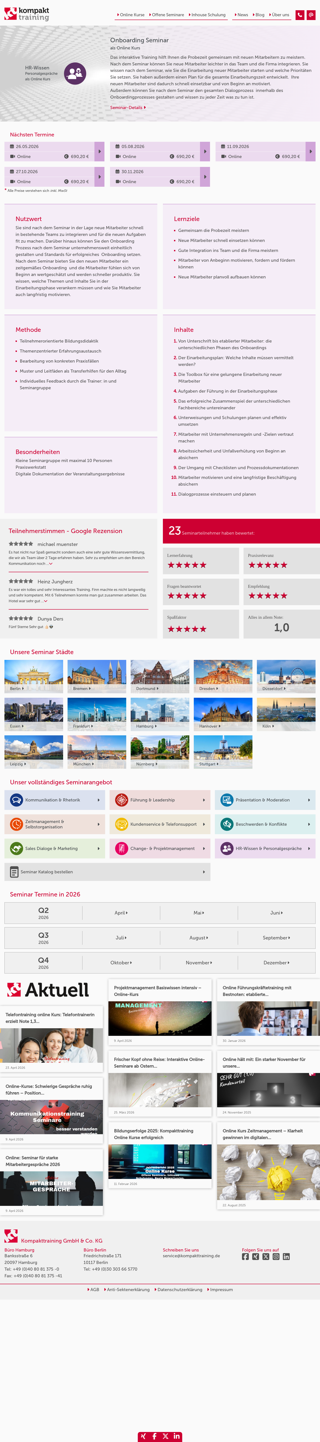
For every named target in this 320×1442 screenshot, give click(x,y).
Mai (199, 913)
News (241, 14)
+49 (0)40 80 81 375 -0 (36, 1269)
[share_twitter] (165, 1437)
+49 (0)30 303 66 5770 (114, 1269)
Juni (276, 913)
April (121, 913)
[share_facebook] (154, 1437)
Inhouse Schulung (207, 14)
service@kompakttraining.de (191, 1255)
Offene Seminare (166, 14)
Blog (258, 14)
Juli (121, 938)
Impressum (220, 1289)
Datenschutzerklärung (178, 1289)
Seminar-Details (128, 107)
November (199, 963)
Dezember (276, 963)
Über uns (279, 14)
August (199, 938)
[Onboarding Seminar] (300, 15)
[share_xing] (143, 1437)
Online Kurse (130, 14)
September (276, 938)
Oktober (121, 963)
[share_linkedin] (176, 1437)
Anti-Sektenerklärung (127, 1289)
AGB (93, 1289)
